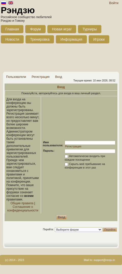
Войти (113, 3)
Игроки (99, 39)
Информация (71, 39)
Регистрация (40, 77)
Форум (35, 29)
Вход (58, 77)
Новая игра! (62, 29)
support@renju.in (104, 259)
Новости (12, 39)
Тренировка (39, 39)
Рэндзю (18, 10)
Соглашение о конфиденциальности (22, 208)
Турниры (90, 29)
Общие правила (21, 203)
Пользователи (16, 77)
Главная (12, 29)
